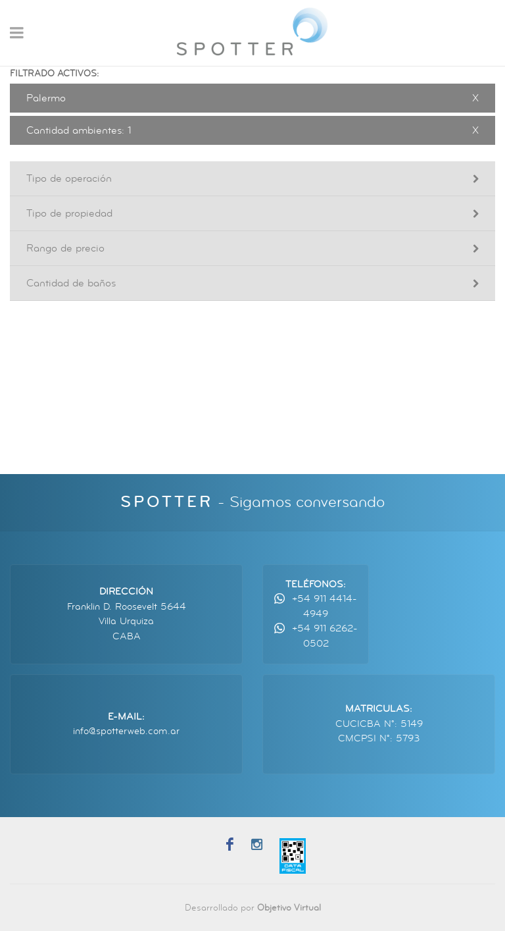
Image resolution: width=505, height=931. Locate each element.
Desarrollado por (253, 907)
